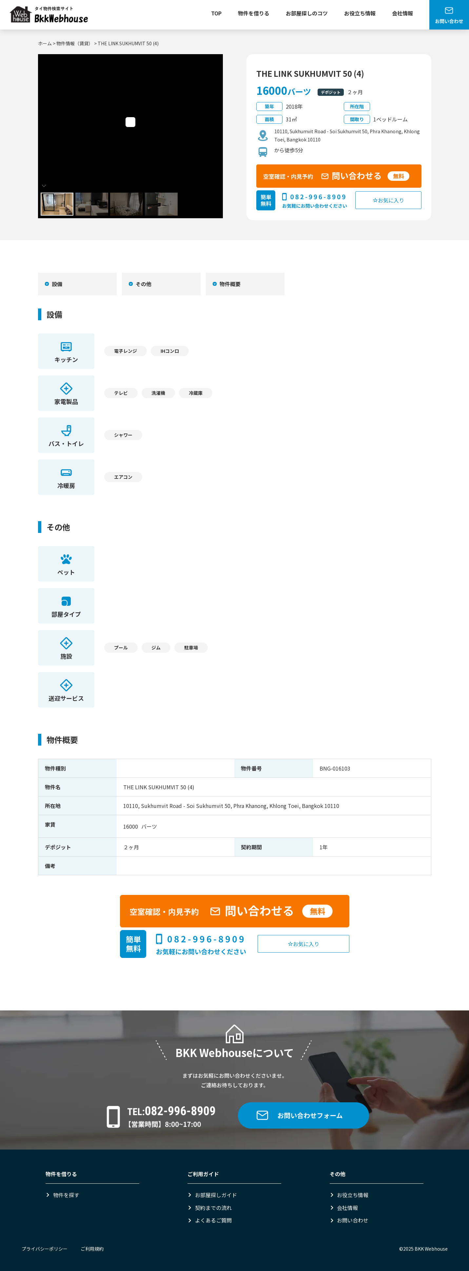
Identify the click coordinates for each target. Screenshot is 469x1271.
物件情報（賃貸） (74, 43)
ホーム (45, 43)
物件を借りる (253, 13)
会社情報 (402, 13)
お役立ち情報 (360, 13)
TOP (216, 13)
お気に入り (388, 200)
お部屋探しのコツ (307, 13)
